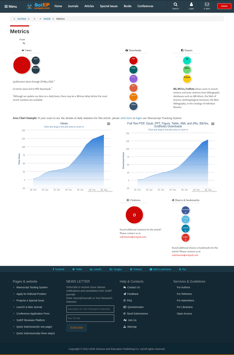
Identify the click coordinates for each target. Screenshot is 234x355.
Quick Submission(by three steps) (35, 333)
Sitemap (130, 326)
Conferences (145, 6)
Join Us (130, 320)
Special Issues (109, 6)
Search (175, 6)
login (139, 118)
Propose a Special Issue (30, 300)
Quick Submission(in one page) (34, 326)
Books (127, 6)
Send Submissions (135, 313)
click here (126, 118)
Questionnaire (133, 307)
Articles (89, 6)
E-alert (207, 6)
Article (47, 18)
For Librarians (185, 307)
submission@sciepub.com (133, 236)
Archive (22, 18)
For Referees (184, 293)
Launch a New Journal (29, 307)
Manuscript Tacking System (32, 287)
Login (191, 6)
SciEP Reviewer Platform (30, 320)
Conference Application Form (33, 313)
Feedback (130, 293)
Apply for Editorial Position (31, 293)
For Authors (183, 287)
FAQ (127, 300)
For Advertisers (185, 300)
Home (58, 6)
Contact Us (131, 287)
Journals (73, 6)
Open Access (184, 313)
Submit (224, 6)
